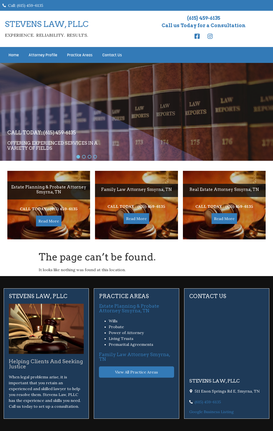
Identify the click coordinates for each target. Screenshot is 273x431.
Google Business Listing (211, 411)
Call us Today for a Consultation (204, 25)
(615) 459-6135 (203, 18)
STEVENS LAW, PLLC (47, 24)
